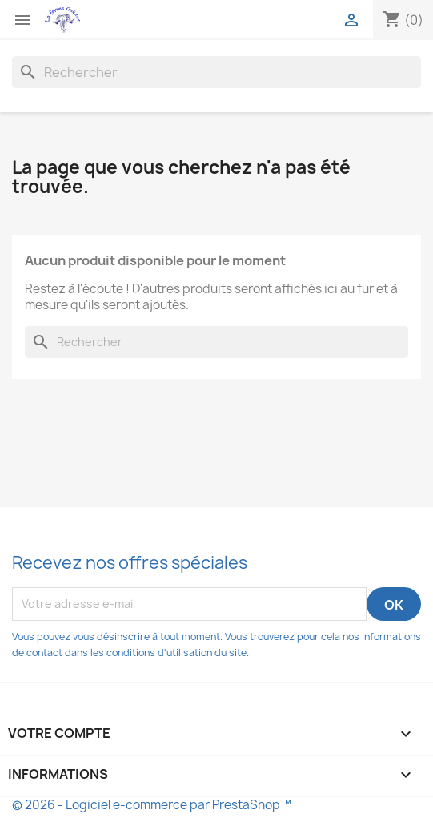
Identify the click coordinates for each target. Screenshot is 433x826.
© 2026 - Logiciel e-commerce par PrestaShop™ (151, 804)
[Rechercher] (216, 72)
